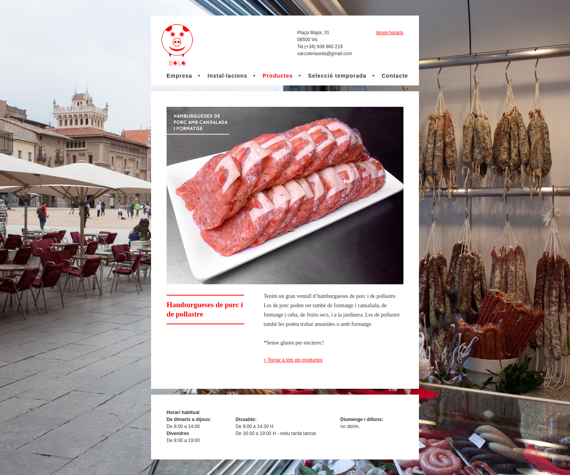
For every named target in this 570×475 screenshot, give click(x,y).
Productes (278, 76)
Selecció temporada (337, 76)
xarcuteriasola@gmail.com (324, 53)
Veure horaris (389, 32)
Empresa (179, 76)
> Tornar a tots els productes (293, 360)
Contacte (395, 76)
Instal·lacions (228, 76)
